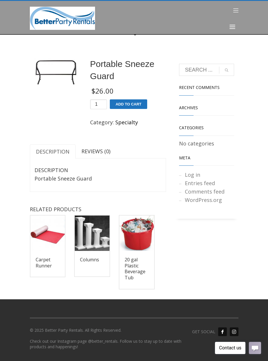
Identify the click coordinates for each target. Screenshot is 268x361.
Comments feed (205, 191)
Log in (192, 174)
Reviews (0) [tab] (95, 151)
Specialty (126, 122)
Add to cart (128, 104)
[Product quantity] (98, 104)
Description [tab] (53, 151)
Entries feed (200, 183)
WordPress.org (203, 199)
